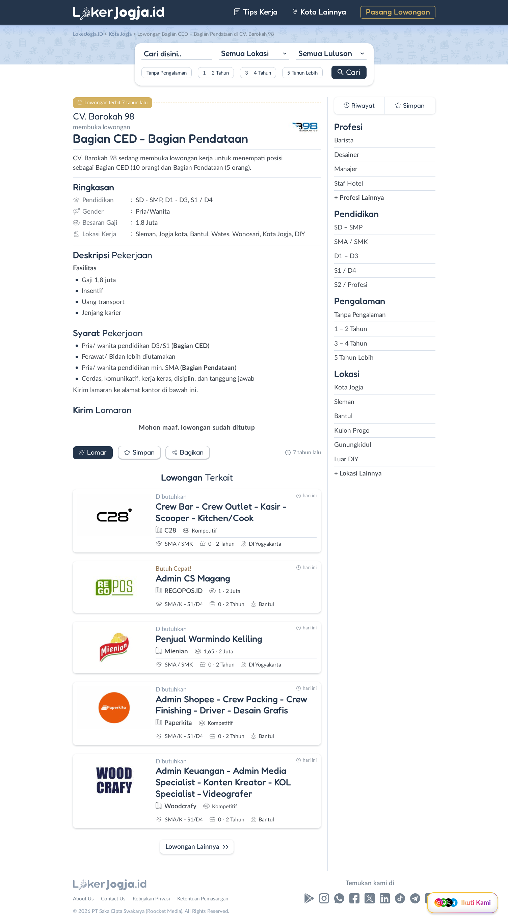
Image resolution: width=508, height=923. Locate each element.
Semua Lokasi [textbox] (245, 53)
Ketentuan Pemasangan (202, 898)
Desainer (346, 155)
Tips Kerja (256, 11)
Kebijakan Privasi (151, 898)
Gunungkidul (352, 445)
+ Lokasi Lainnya (358, 473)
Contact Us (113, 898)
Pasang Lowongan (398, 11)
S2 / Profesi (351, 285)
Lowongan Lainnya (192, 847)
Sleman (344, 402)
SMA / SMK (351, 242)
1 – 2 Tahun (216, 72)
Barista (343, 140)
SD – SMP (348, 227)
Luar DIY (346, 459)
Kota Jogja (348, 387)
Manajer (345, 169)
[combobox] (254, 54)
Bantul (343, 416)
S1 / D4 (345, 271)
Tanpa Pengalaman (166, 72)
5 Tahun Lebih (302, 72)
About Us (83, 898)
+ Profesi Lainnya (359, 198)
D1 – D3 (346, 256)
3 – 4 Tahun (258, 72)
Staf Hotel (348, 184)
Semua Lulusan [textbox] (325, 53)
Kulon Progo (352, 431)
